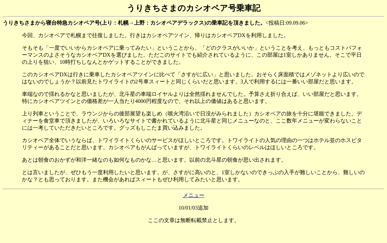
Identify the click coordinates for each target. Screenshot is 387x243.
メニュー (193, 195)
